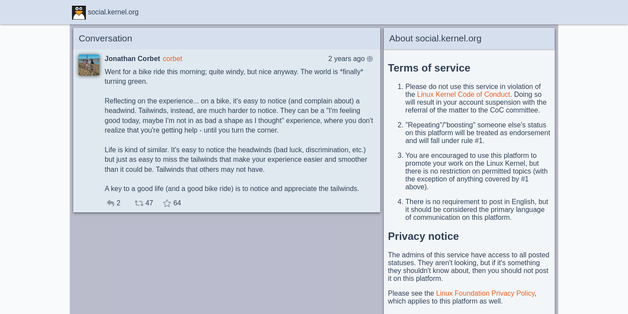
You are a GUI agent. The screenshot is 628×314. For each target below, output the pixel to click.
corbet (172, 58)
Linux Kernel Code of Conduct (463, 94)
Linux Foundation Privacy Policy (485, 293)
